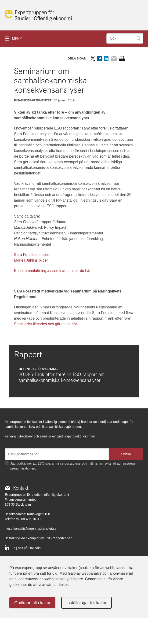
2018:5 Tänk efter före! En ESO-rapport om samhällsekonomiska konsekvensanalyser (62, 377)
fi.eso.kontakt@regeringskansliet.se (30, 528)
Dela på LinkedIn (106, 58)
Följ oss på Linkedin (26, 548)
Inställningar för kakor (86, 602)
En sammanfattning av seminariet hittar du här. (52, 271)
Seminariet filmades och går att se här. (46, 324)
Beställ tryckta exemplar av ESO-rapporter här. (38, 538)
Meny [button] (17, 39)
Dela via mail (114, 58)
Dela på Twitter (92, 58)
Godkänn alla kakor (32, 602)
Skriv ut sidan (122, 58)
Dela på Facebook (99, 58)
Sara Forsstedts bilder (32, 255)
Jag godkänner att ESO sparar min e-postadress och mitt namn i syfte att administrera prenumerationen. (72, 466)
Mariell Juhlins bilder (31, 260)
